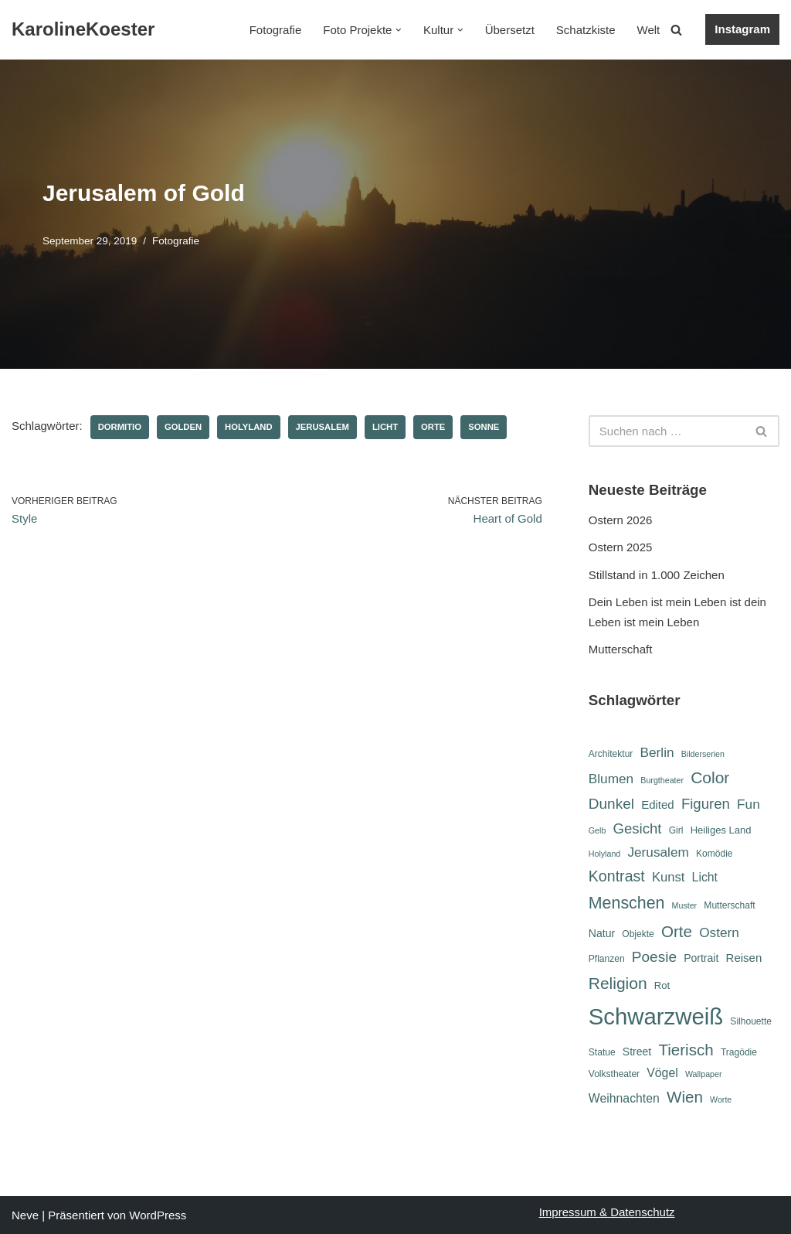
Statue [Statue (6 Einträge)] (602, 1052)
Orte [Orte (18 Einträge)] (676, 931)
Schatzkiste (586, 29)
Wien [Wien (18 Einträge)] (685, 1097)
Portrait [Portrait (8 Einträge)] (701, 958)
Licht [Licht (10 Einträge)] (705, 877)
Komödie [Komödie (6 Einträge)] (714, 853)
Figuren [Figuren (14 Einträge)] (705, 804)
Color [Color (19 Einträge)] (710, 777)
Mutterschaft (621, 649)
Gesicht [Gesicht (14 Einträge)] (637, 828)
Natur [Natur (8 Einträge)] (602, 933)
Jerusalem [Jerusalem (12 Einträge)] (657, 852)
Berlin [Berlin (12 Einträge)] (657, 752)
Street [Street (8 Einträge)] (637, 1051)
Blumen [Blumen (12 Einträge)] (611, 778)
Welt (648, 29)
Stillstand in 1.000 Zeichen (657, 574)
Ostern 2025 (621, 547)
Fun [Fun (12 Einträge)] (748, 804)
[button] (399, 30)
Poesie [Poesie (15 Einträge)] (654, 957)
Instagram (742, 29)
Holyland (248, 426)
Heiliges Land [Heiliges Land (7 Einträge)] (721, 830)
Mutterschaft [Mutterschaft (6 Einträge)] (729, 905)
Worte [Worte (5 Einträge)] (721, 1099)
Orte (433, 426)
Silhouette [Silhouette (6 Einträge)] (751, 1021)
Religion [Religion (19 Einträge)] (618, 983)
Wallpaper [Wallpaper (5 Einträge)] (703, 1074)
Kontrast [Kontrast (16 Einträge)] (617, 876)
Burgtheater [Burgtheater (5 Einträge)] (662, 780)
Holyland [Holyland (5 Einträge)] (604, 853)
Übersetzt (510, 29)
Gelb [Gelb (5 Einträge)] (597, 830)
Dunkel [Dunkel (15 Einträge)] (611, 804)
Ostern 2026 (621, 520)
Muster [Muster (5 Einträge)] (685, 905)
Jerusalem (322, 426)
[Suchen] (676, 30)
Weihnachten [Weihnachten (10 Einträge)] (624, 1098)
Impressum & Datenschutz (607, 1212)
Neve (25, 1215)
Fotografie (276, 29)
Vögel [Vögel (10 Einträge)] (662, 1072)
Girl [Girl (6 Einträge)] (676, 830)
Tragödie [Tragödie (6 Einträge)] (739, 1052)
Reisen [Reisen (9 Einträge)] (744, 957)
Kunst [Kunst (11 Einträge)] (668, 877)
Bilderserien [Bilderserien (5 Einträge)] (703, 753)
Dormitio (119, 426)
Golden (183, 426)
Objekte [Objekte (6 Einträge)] (638, 934)
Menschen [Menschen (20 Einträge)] (627, 903)
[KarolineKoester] (83, 30)
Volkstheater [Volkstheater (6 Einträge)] (614, 1074)
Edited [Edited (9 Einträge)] (657, 804)
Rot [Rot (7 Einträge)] (662, 985)
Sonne (483, 426)
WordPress (157, 1215)
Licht (385, 426)
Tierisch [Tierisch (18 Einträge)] (685, 1049)
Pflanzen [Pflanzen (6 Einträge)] (607, 958)
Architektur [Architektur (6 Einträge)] (611, 753)
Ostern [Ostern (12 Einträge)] (719, 932)
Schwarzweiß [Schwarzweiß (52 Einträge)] (656, 1016)
